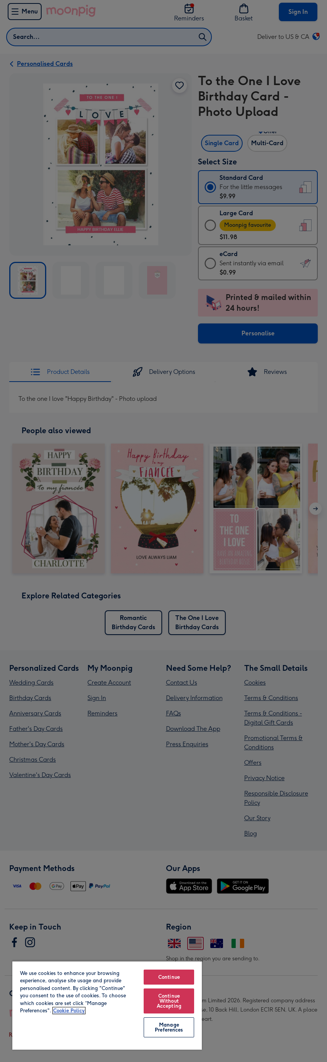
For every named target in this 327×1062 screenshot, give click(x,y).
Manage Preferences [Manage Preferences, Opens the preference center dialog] (169, 1027)
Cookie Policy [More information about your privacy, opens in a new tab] (69, 1010)
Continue (169, 977)
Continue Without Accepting (169, 1001)
